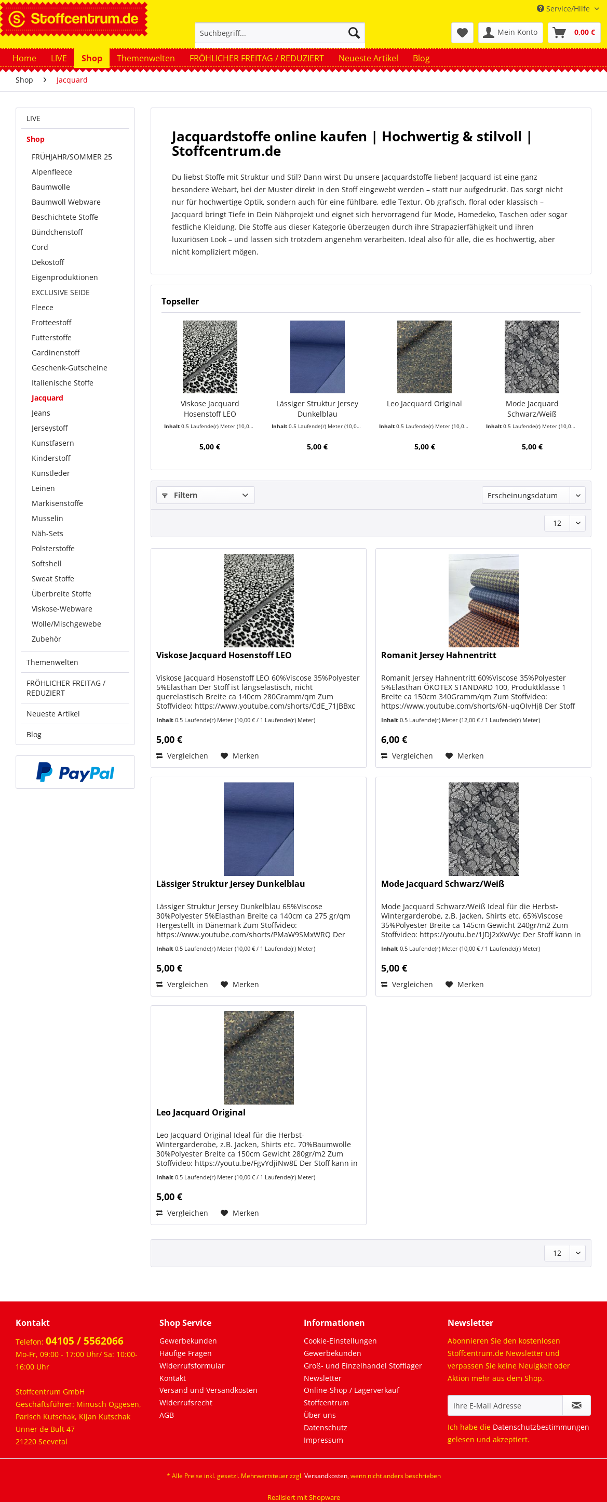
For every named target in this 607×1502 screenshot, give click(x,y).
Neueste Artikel (53, 714)
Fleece (42, 307)
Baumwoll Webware (66, 202)
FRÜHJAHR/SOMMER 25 (72, 157)
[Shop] (92, 58)
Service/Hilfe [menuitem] (564, 9)
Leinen (43, 488)
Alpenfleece (52, 172)
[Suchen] (354, 32)
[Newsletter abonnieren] (576, 1405)
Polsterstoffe (53, 548)
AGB (166, 1415)
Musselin (47, 518)
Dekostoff (48, 262)
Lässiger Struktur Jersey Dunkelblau (317, 408)
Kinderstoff (51, 458)
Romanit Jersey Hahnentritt (438, 655)
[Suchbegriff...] (280, 32)
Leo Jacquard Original (424, 403)
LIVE (33, 118)
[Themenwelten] (146, 58)
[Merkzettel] (462, 32)
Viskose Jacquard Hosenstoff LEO (210, 408)
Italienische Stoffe (62, 383)
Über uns (320, 1415)
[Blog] (421, 58)
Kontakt (172, 1378)
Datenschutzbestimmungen (541, 1427)
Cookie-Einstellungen (340, 1341)
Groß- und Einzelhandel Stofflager (363, 1366)
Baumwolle (51, 187)
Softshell (47, 563)
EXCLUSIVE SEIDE (61, 292)
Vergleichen (182, 756)
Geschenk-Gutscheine (69, 368)
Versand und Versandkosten (208, 1390)
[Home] (24, 58)
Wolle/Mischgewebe (66, 624)
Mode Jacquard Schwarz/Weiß (532, 408)
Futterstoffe (52, 337)
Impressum (323, 1440)
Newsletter (323, 1378)
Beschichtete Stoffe (65, 217)
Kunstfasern (53, 443)
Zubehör (46, 639)
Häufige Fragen (185, 1353)
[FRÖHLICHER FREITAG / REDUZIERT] (256, 58)
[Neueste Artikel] (368, 58)
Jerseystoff (50, 428)
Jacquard (47, 398)
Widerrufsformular (192, 1366)
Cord (40, 247)
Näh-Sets (47, 533)
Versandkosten (325, 1475)
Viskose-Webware (62, 609)
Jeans (41, 413)
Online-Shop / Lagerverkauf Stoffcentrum (351, 1396)
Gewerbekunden (188, 1341)
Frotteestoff (51, 322)
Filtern (179, 495)
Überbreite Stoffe (61, 594)
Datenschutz (325, 1427)
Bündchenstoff (57, 232)
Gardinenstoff (55, 352)
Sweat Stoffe (53, 578)
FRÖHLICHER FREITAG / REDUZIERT (65, 688)
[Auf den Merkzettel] (240, 756)
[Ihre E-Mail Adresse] (505, 1405)
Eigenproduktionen (65, 277)
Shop (35, 139)
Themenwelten (52, 662)
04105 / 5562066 (85, 1341)
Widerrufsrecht (185, 1402)
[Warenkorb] (574, 32)
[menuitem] (280, 37)
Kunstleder (51, 473)
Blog (34, 734)
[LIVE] (59, 58)
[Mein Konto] (510, 32)
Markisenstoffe (57, 503)
